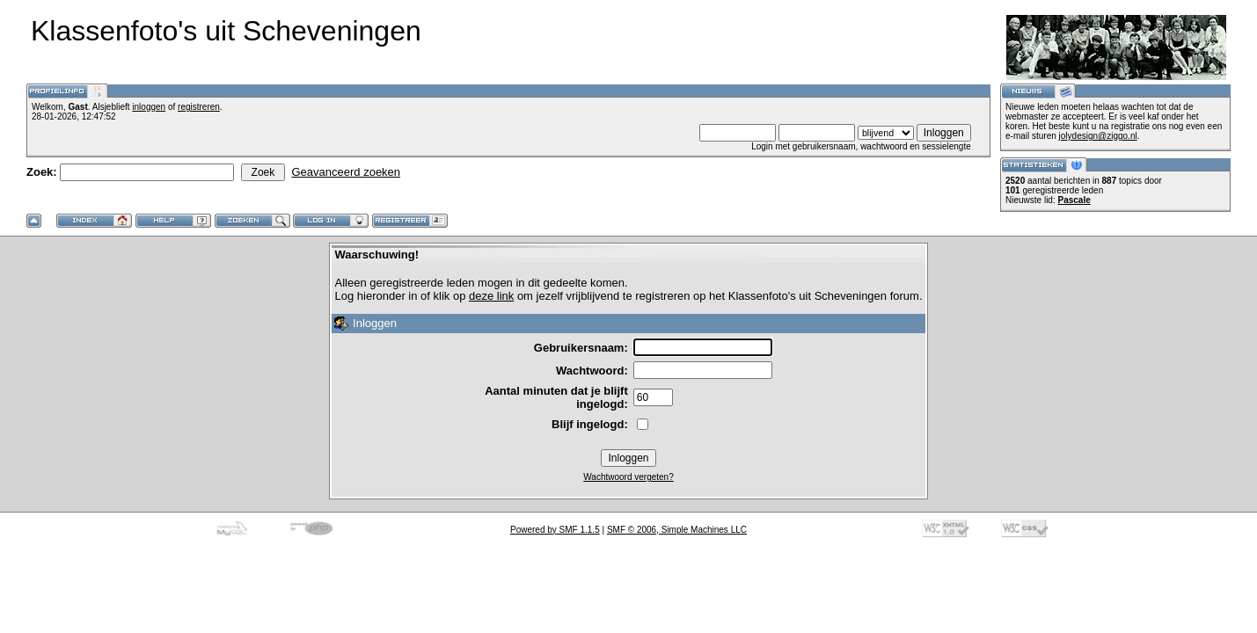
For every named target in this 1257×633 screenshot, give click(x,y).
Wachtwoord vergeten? (628, 477)
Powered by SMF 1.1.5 (555, 530)
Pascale (1073, 200)
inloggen (148, 107)
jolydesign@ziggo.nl (1098, 136)
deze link (491, 295)
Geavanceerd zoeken (345, 171)
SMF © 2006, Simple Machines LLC (677, 530)
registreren (199, 107)
